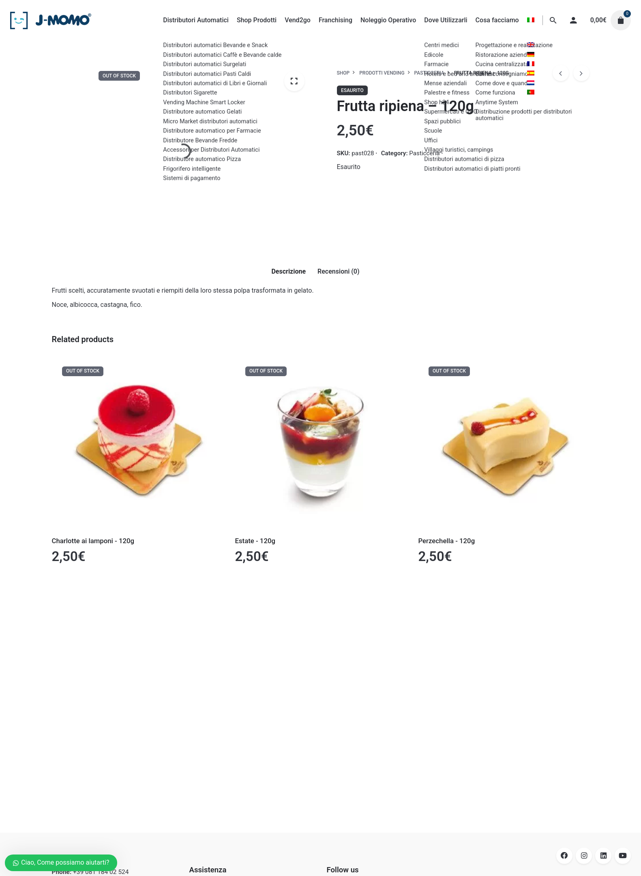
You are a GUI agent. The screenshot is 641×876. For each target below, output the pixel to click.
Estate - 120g (255, 541)
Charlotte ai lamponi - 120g (93, 541)
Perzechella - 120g (446, 541)
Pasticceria (424, 153)
